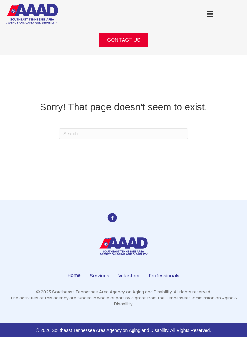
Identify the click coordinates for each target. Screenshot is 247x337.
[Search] (123, 133)
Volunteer (129, 275)
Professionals (164, 275)
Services (99, 275)
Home (74, 275)
